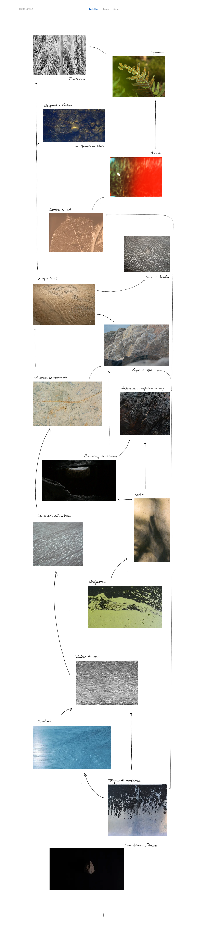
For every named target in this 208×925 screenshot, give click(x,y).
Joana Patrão (26, 8)
